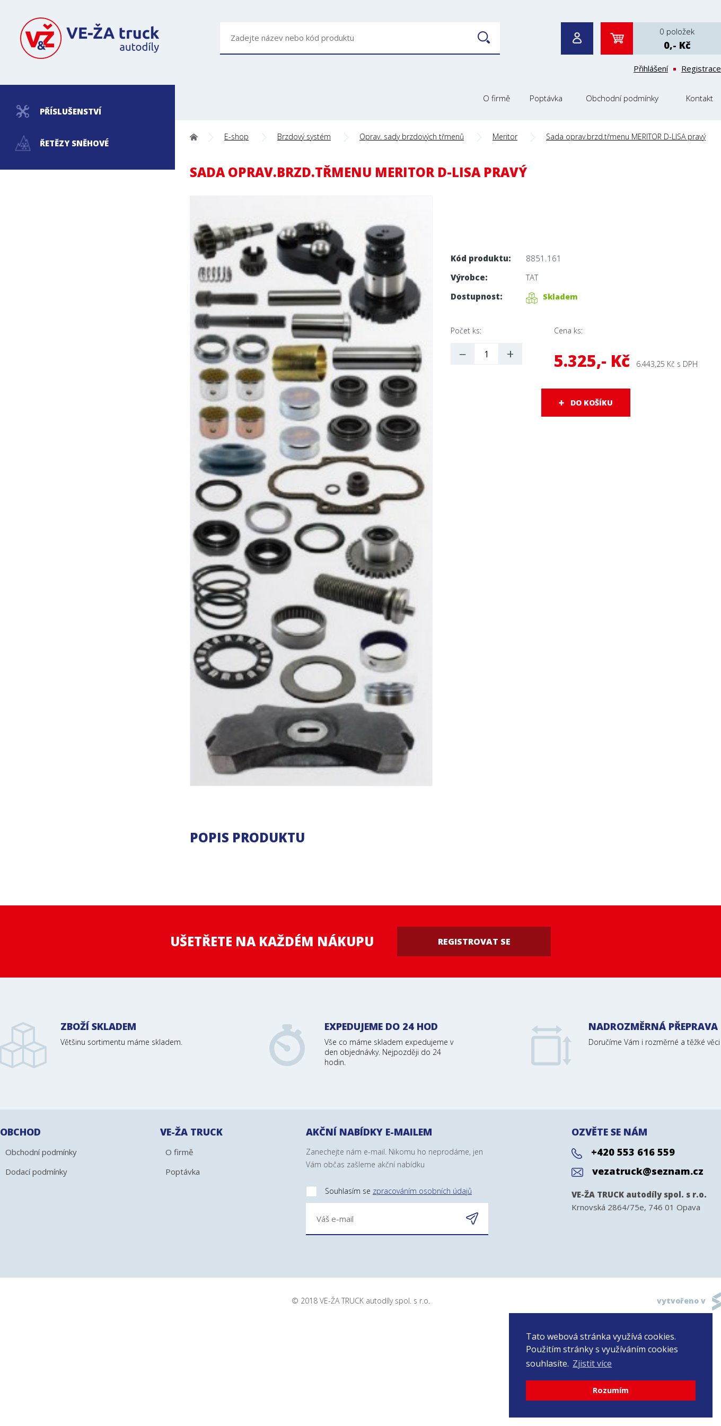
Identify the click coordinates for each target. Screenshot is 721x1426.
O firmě (496, 98)
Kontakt (699, 98)
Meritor (505, 136)
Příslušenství (58, 111)
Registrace (701, 68)
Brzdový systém (304, 136)
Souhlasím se (389, 1191)
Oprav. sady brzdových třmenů (411, 136)
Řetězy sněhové (62, 143)
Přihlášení (651, 68)
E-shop (236, 136)
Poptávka (546, 98)
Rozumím (611, 1390)
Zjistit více (592, 1363)
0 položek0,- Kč (677, 38)
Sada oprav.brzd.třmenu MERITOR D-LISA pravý (626, 136)
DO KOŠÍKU (591, 403)
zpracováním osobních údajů (422, 1191)
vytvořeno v (681, 1301)
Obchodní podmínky (622, 98)
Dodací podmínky (36, 1171)
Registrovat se (474, 941)
